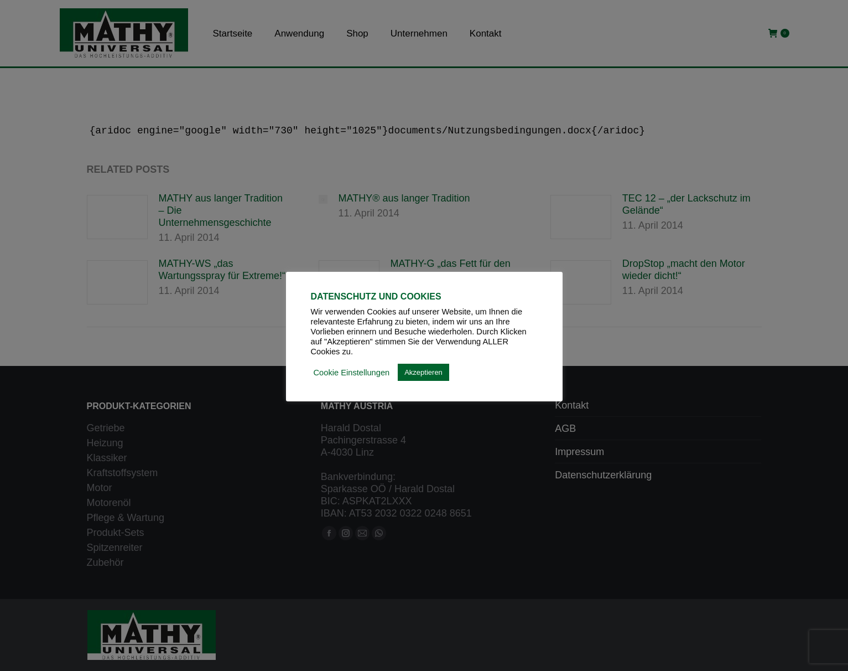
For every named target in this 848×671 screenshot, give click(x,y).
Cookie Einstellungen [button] (352, 372)
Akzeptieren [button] (423, 372)
